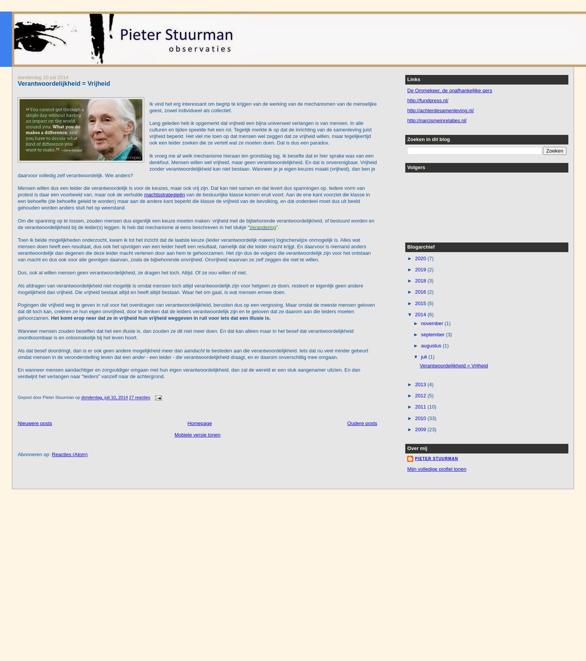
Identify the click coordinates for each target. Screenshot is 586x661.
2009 (421, 429)
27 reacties (139, 397)
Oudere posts (362, 423)
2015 (421, 303)
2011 (421, 407)
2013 (421, 384)
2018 (421, 281)
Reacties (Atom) (69, 454)
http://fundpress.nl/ (427, 100)
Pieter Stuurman (436, 459)
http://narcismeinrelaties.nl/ (437, 120)
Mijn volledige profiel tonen (436, 469)
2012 (421, 396)
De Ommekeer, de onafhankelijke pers (449, 90)
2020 (421, 258)
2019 (421, 269)
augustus (431, 346)
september (433, 334)
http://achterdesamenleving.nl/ (440, 110)
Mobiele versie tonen (198, 435)
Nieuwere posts (35, 423)
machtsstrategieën (164, 195)
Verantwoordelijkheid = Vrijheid (64, 83)
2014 (421, 314)
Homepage (200, 423)
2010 (421, 418)
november (432, 323)
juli (425, 357)
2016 (421, 292)
